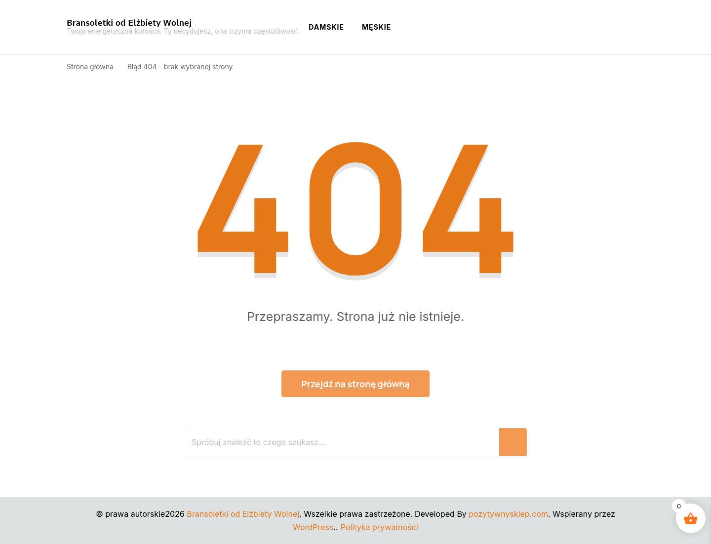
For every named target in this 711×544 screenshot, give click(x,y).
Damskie (326, 27)
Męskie (376, 27)
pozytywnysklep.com (508, 514)
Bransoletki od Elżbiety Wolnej (129, 23)
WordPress (313, 527)
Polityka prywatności (379, 527)
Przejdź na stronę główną (355, 384)
